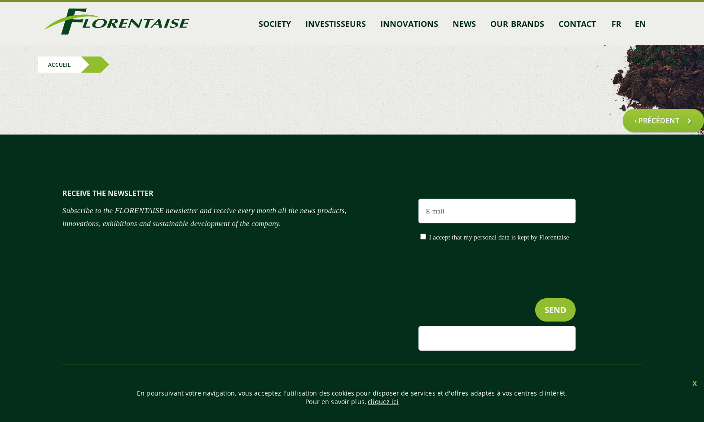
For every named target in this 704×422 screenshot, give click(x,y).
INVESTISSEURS (335, 23)
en (640, 23)
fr (616, 23)
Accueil (59, 64)
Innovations (409, 23)
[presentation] (507, 288)
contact (577, 23)
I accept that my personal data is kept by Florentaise (499, 237)
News (464, 23)
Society (275, 23)
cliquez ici (383, 401)
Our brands (517, 23)
